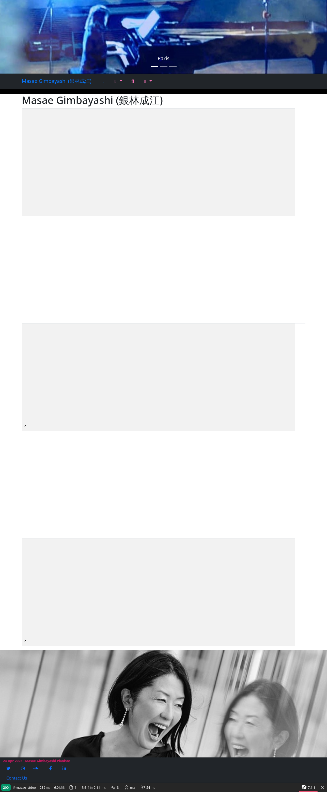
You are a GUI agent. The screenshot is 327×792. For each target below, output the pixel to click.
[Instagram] (23, 768)
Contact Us (16, 778)
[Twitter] (9, 768)
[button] (118, 81)
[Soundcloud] (36, 768)
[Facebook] (51, 768)
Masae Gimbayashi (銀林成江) (56, 80)
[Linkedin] (64, 768)
